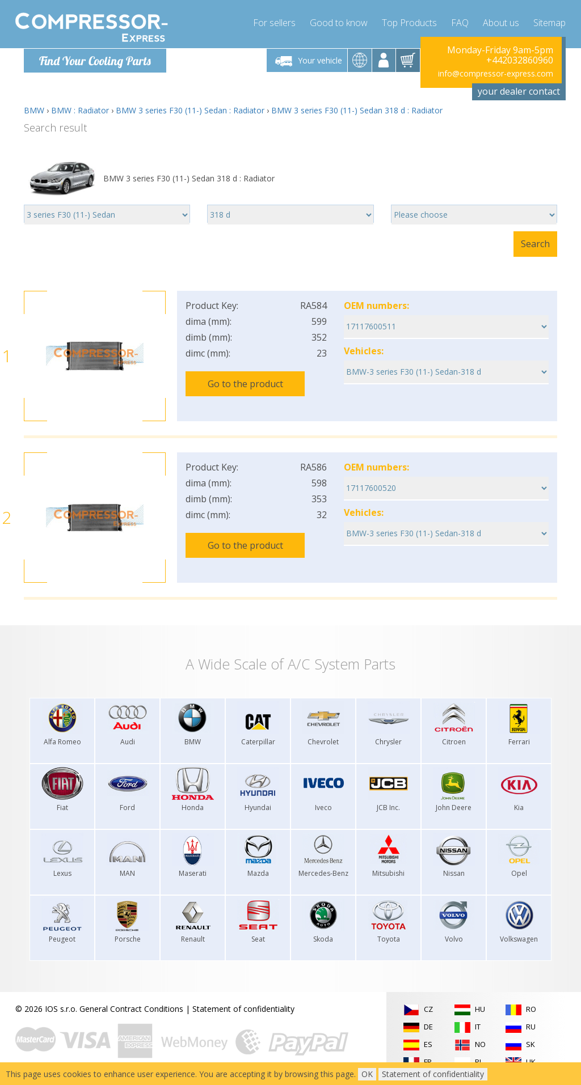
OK (367, 1074)
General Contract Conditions (131, 1008)
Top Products (409, 22)
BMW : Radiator (80, 110)
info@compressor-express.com (495, 73)
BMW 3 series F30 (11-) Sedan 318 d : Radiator (357, 110)
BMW (34, 110)
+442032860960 (519, 60)
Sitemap (549, 22)
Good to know (339, 22)
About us (501, 22)
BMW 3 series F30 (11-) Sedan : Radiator (190, 110)
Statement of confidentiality (243, 1008)
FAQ (460, 22)
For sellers (274, 22)
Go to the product (245, 384)
